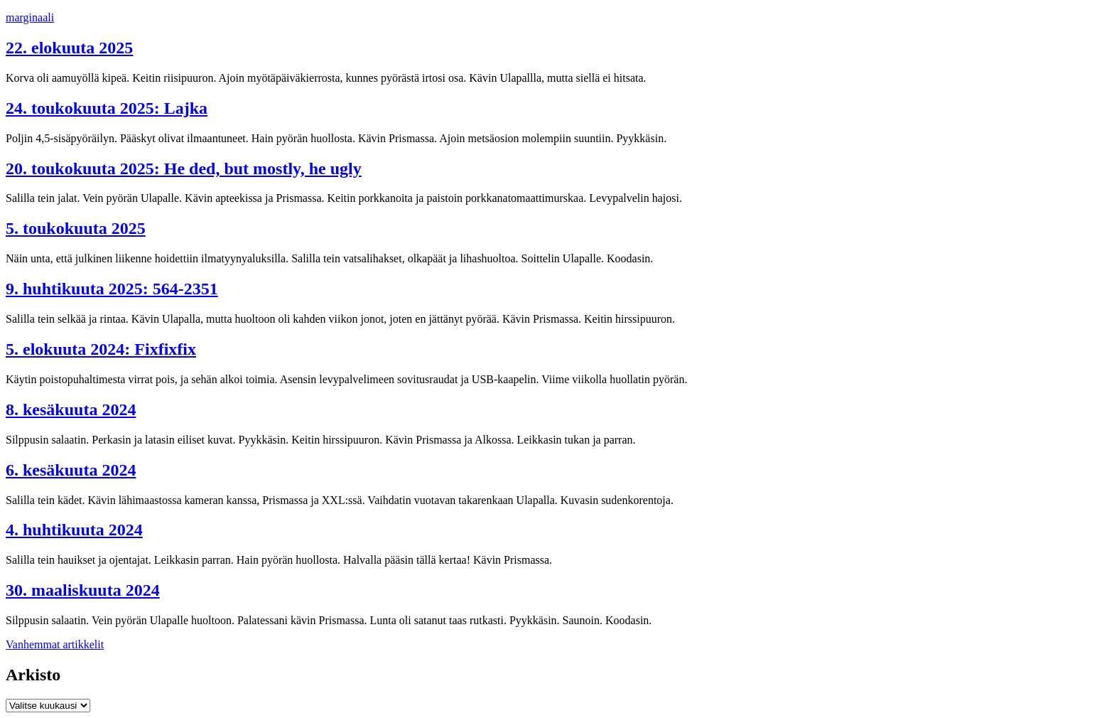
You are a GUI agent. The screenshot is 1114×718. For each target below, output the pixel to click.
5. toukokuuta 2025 (76, 228)
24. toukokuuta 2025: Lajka (106, 108)
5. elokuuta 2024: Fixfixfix (101, 349)
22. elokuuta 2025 (69, 47)
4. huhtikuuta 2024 (74, 529)
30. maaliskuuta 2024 (83, 590)
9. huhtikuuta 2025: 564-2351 (112, 288)
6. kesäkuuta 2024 (71, 470)
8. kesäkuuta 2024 (71, 409)
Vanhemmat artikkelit (55, 644)
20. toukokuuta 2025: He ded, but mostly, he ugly (184, 168)
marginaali (30, 17)
